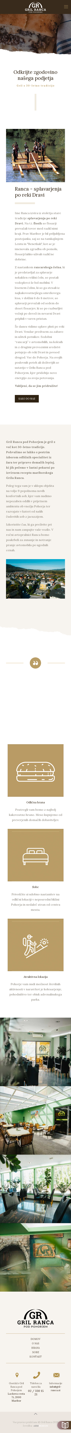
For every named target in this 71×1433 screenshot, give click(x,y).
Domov (35, 1339)
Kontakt (35, 1356)
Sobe (35, 1352)
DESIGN (40, 1425)
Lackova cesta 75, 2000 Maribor (16, 1397)
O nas (35, 1343)
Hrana (35, 1347)
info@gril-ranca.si (55, 1388)
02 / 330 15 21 (36, 1392)
